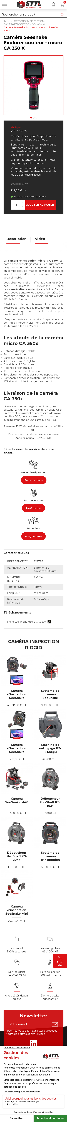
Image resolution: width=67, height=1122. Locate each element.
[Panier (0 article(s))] (62, 4)
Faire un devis (33, 480)
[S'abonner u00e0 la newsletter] (55, 1024)
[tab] (16, 241)
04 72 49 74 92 (17, 975)
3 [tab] (36, 118)
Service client (16, 971)
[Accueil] (29, 4)
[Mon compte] (53, 4)
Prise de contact (60, 961)
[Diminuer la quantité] (22, 206)
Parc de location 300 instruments (50, 973)
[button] (4, 4)
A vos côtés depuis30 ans (16, 997)
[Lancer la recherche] (62, 15)
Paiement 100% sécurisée (16, 950)
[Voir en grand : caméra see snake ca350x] (33, 85)
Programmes (33, 536)
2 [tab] (33, 118)
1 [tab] (31, 118)
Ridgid (16, 127)
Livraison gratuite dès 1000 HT (50, 950)
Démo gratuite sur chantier (50, 997)
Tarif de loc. (33, 508)
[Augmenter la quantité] (22, 203)
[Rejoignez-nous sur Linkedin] (33, 1043)
